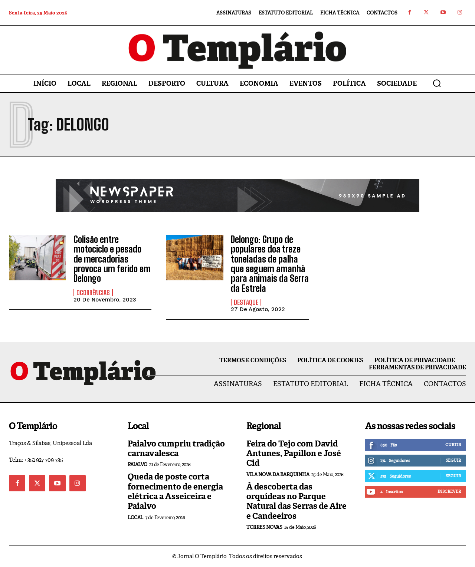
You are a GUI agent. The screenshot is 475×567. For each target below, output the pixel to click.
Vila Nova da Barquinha (277, 474)
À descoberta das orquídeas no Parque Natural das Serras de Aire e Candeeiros (296, 501)
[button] (437, 83)
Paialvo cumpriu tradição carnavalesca (176, 448)
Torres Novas (264, 527)
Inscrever (449, 491)
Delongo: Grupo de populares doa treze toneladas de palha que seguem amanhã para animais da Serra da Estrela (270, 264)
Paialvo (137, 464)
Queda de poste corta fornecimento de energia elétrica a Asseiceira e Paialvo (175, 491)
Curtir (453, 444)
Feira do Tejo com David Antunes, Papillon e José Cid (293, 453)
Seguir (453, 460)
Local (135, 517)
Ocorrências (93, 292)
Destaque (246, 302)
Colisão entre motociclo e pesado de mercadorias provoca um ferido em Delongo (112, 259)
